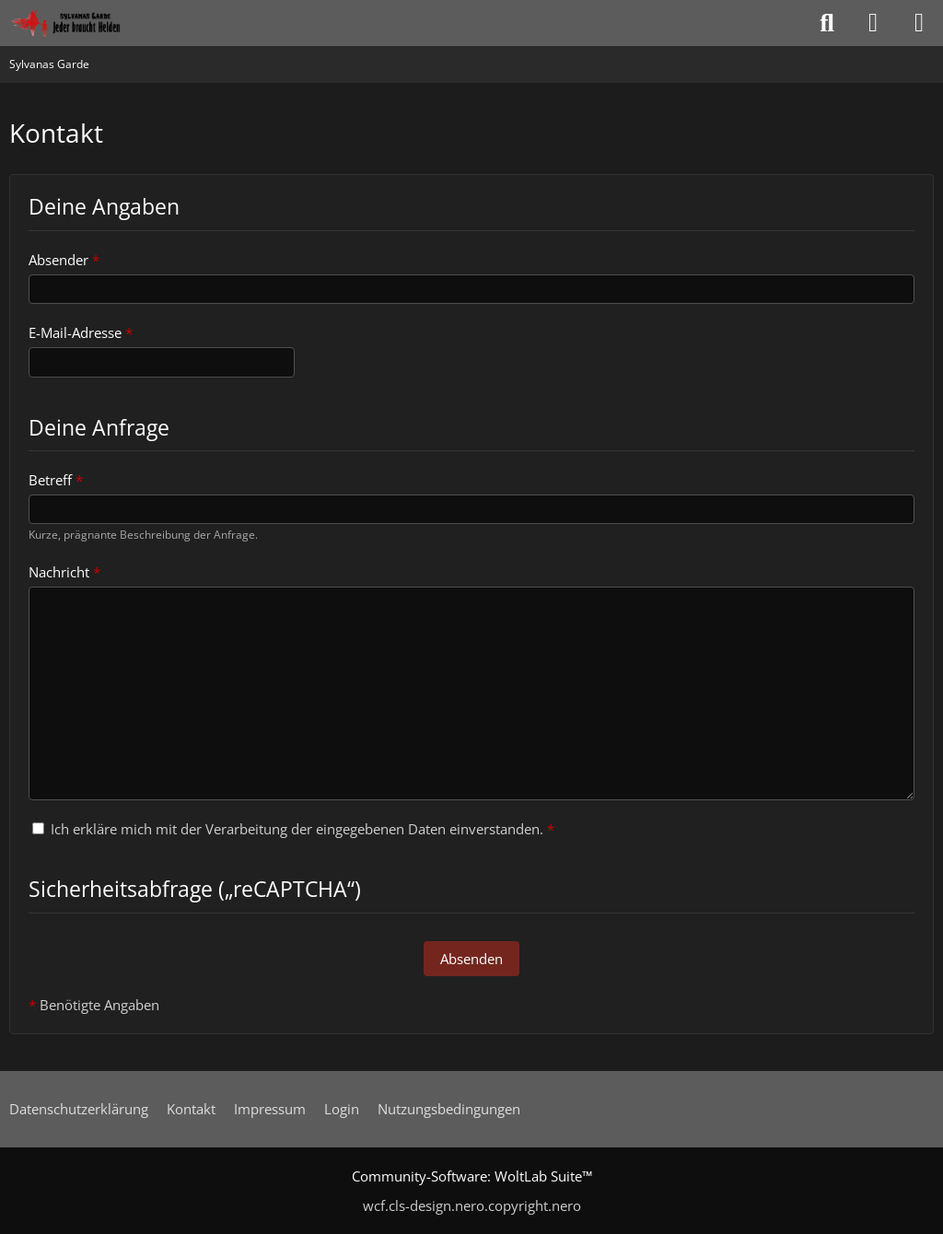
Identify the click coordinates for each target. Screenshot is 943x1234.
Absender (58, 259)
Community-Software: (472, 1176)
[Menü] (919, 23)
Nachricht (59, 572)
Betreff (50, 480)
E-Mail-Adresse (75, 332)
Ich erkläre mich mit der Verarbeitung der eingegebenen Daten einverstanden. (293, 829)
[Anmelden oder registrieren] (873, 23)
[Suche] (827, 23)
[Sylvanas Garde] (87, 23)
